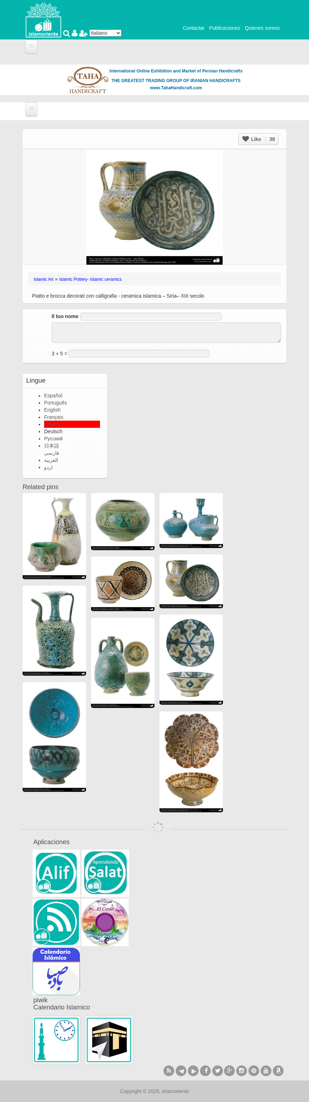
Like (258, 139)
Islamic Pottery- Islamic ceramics (90, 279)
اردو (48, 467)
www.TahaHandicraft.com (176, 87)
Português (55, 403)
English (52, 410)
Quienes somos (262, 28)
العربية (51, 460)
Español (53, 395)
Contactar (194, 28)
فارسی (51, 452)
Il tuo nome (65, 316)
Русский (53, 438)
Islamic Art (43, 279)
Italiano (52, 424)
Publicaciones (224, 28)
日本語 (51, 446)
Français (53, 417)
